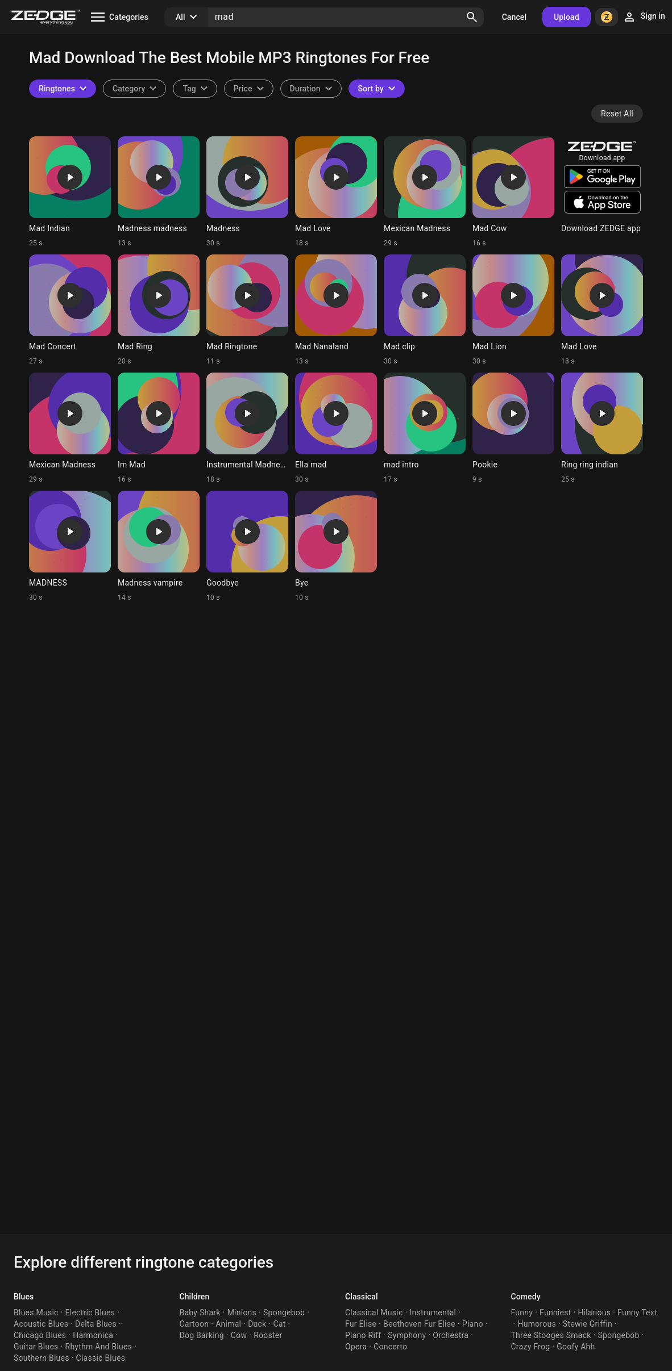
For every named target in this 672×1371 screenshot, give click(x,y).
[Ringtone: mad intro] (425, 428)
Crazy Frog (530, 1346)
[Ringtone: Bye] (336, 546)
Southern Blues (41, 1357)
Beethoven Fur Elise (419, 1323)
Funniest (555, 1312)
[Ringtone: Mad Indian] (70, 192)
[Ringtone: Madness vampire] (159, 546)
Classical (361, 1296)
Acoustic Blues (41, 1323)
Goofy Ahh (576, 1346)
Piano (472, 1323)
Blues (24, 1296)
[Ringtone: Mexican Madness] (425, 192)
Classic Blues (101, 1357)
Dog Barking (202, 1335)
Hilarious (594, 1312)
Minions (241, 1312)
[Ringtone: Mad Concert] (70, 310)
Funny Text (637, 1312)
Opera (356, 1346)
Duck (257, 1323)
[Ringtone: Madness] (247, 192)
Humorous (536, 1323)
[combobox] (195, 89)
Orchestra (450, 1335)
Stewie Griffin (587, 1323)
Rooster (268, 1335)
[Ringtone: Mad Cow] (513, 192)
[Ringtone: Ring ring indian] (602, 428)
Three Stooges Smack (551, 1335)
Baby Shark (200, 1312)
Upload (566, 17)
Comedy (526, 1296)
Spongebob (284, 1312)
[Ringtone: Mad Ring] (159, 310)
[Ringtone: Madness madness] (159, 192)
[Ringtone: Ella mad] (336, 428)
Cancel (514, 17)
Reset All (617, 113)
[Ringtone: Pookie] (513, 428)
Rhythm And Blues (98, 1346)
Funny (522, 1312)
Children (195, 1296)
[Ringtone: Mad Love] (336, 192)
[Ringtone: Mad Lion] (513, 310)
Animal (228, 1323)
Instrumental (432, 1312)
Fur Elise (360, 1323)
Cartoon (194, 1323)
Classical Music (374, 1312)
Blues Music (36, 1312)
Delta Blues (96, 1323)
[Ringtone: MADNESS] (70, 546)
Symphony (407, 1335)
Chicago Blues (40, 1335)
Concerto (390, 1346)
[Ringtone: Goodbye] (247, 546)
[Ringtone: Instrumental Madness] (247, 428)
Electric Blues (90, 1312)
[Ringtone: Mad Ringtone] (247, 310)
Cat (279, 1323)
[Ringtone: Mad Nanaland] (336, 310)
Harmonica (93, 1335)
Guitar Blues (36, 1346)
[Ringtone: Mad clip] (425, 310)
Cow (239, 1335)
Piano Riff (363, 1335)
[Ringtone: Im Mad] (159, 428)
